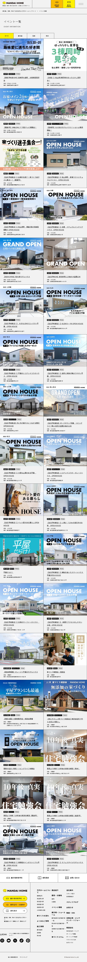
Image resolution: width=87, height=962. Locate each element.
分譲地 (54, 902)
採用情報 (69, 896)
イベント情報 (57, 907)
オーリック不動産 (71, 937)
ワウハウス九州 (71, 940)
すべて (7, 36)
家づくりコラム (58, 937)
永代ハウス (69, 942)
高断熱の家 (40, 907)
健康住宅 (39, 896)
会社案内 (69, 890)
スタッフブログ (72, 902)
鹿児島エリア (8, 921)
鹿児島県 (39, 930)
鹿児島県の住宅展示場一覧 (58, 919)
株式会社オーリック (72, 931)
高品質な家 (40, 899)
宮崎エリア (16, 921)
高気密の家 (40, 901)
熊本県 (39, 935)
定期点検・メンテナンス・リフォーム (73, 920)
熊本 (47, 36)
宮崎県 (39, 933)
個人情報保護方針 (13, 957)
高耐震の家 (40, 904)
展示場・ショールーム (58, 913)
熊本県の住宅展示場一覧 (58, 924)
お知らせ (69, 907)
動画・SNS (70, 913)
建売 (53, 899)
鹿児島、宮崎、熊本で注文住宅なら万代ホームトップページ (19, 11)
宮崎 (33, 36)
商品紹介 (55, 890)
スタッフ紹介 (70, 894)
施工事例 (40, 926)
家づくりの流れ (43, 916)
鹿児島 (20, 36)
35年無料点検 (41, 910)
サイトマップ (23, 957)
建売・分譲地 (57, 895)
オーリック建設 (71, 934)
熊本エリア (23, 921)
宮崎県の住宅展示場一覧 (58, 930)
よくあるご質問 (43, 921)
